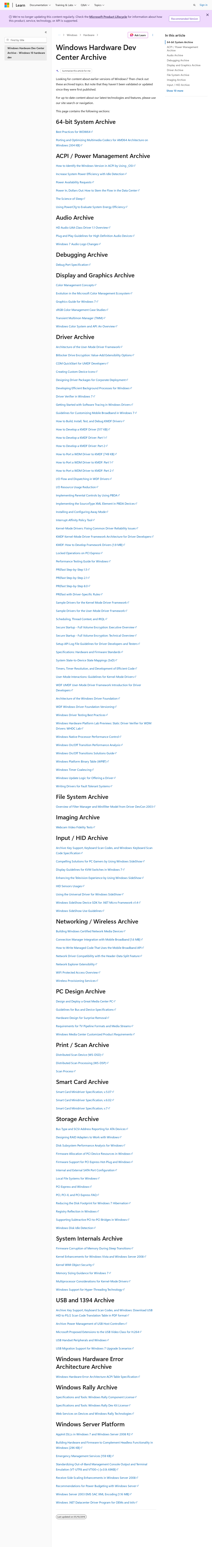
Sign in (204, 5)
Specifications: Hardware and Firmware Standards (88, 652)
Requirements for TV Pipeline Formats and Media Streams (93, 1026)
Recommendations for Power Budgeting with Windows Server (96, 1486)
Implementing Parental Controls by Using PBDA (86, 495)
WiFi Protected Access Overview (77, 972)
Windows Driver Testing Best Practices (80, 715)
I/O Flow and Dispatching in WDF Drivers (82, 479)
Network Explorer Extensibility (75, 964)
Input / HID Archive (178, 85)
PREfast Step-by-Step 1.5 (71, 569)
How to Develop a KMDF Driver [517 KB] (82, 429)
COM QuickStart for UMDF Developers (81, 363)
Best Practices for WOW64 (73, 132)
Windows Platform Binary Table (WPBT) (81, 761)
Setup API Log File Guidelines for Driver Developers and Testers (97, 644)
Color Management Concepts (75, 285)
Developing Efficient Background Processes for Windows (92, 388)
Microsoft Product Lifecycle (108, 17)
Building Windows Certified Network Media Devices (89, 931)
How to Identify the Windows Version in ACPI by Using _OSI (94, 166)
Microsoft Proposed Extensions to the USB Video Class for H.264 (97, 1332)
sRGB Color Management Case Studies (81, 310)
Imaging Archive (176, 80)
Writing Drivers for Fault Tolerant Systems (83, 786)
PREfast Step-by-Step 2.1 (71, 578)
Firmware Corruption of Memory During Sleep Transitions (93, 1248)
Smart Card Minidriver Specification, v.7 (82, 1108)
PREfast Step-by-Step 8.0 (72, 586)
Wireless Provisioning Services (76, 981)
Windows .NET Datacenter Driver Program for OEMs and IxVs (95, 1502)
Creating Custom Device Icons (75, 371)
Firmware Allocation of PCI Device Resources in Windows (93, 1154)
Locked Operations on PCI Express (78, 553)
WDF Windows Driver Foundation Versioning (85, 707)
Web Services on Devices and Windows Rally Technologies (94, 1413)
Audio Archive (175, 55)
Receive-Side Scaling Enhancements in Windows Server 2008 (96, 1478)
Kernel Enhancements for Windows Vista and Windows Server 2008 (100, 1256)
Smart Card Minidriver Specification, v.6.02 (84, 1100)
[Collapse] (46, 32)
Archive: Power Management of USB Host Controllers (90, 1323)
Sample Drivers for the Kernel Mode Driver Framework (91, 602)
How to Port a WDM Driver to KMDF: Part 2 (83, 470)
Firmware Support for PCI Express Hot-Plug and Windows (93, 1162)
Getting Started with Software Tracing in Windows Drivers (93, 404)
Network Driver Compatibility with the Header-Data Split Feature (98, 956)
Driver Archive (175, 70)
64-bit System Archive (180, 42)
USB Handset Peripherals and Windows (81, 1340)
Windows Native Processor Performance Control (87, 737)
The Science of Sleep (69, 199)
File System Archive (178, 75)
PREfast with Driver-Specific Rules (78, 594)
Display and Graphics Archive (183, 65)
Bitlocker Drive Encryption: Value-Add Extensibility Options (94, 355)
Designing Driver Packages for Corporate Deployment (91, 380)
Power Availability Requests (73, 182)
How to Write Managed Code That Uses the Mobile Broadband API (98, 948)
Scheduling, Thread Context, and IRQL (80, 619)
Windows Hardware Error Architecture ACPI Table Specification (97, 1377)
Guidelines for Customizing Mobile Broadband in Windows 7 (95, 413)
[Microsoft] (6, 5)
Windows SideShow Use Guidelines (79, 911)
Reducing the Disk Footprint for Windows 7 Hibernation (92, 1203)
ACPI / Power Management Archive (182, 48)
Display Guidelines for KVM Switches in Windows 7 (89, 869)
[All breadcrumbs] (59, 35)
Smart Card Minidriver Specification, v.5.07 (84, 1092)
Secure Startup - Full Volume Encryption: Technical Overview (95, 635)
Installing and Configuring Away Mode (81, 512)
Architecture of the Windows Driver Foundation (87, 698)
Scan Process (64, 1071)
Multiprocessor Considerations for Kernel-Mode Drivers (92, 1281)
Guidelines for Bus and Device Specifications (85, 1009)
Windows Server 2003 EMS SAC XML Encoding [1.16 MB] (92, 1494)
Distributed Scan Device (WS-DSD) (78, 1055)
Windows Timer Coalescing (73, 770)
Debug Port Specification (72, 264)
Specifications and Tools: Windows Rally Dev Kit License (92, 1405)
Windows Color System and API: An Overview (85, 326)
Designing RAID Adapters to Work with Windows (87, 1137)
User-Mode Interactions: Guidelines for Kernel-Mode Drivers (95, 677)
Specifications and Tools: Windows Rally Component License (95, 1397)
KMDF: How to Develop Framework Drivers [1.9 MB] (89, 545)
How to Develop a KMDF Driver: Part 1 (80, 437)
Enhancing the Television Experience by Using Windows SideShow (98, 878)
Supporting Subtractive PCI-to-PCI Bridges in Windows (91, 1219)
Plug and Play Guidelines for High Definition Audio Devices (94, 236)
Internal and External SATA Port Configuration (85, 1170)
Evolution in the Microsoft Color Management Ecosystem (93, 293)
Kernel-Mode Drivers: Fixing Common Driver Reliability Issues (96, 528)
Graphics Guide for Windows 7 (76, 301)
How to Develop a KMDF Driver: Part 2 (80, 446)
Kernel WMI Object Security (74, 1265)
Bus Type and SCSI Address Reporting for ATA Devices (91, 1129)
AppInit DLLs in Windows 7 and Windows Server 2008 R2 (93, 1434)
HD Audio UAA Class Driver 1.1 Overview (82, 227)
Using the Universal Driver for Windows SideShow (88, 894)
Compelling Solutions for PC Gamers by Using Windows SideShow (99, 861)
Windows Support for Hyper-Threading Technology (89, 1289)
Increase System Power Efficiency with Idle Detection (90, 174)
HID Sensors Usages (69, 886)
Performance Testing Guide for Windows (82, 561)
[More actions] (153, 35)
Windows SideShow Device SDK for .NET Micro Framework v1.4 (97, 902)
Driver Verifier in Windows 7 (74, 396)
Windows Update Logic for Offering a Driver (84, 778)
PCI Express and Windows (72, 1187)
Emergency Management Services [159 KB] (83, 1456)
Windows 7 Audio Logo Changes (77, 244)
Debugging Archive (178, 60)
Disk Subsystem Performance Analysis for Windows (89, 1145)
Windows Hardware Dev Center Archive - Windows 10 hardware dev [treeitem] (26, 52)
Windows (72, 35)
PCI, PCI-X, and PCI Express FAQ (76, 1195)
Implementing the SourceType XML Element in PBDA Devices (95, 503)
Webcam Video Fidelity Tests (74, 827)
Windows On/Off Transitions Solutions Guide (85, 753)
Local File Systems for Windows (76, 1178)
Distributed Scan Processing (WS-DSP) (81, 1063)
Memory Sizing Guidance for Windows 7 (82, 1273)
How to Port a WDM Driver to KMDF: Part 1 (83, 462)
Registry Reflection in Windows (76, 1211)
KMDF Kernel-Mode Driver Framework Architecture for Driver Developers (103, 536)
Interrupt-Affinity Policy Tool (74, 520)
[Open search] (194, 5)
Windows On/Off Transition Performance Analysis (88, 745)
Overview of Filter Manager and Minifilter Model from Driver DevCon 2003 (104, 806)
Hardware (88, 35)
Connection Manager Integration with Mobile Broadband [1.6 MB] (98, 939)
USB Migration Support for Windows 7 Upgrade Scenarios (93, 1348)
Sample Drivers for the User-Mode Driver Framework (90, 611)
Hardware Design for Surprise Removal (81, 1018)
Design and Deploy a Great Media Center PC (84, 1001)
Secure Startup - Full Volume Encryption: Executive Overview (95, 627)
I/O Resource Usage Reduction (76, 487)
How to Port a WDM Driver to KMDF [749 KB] (85, 454)
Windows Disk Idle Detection (74, 1228)
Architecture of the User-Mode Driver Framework (88, 347)
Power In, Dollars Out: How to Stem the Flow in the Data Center (96, 190)
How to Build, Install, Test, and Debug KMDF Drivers (89, 421)
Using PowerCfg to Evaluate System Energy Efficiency (90, 207)
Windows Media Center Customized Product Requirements (94, 1034)
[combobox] (25, 40)
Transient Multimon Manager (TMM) (79, 318)
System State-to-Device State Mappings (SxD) (85, 660)
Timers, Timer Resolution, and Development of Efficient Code (95, 668)
